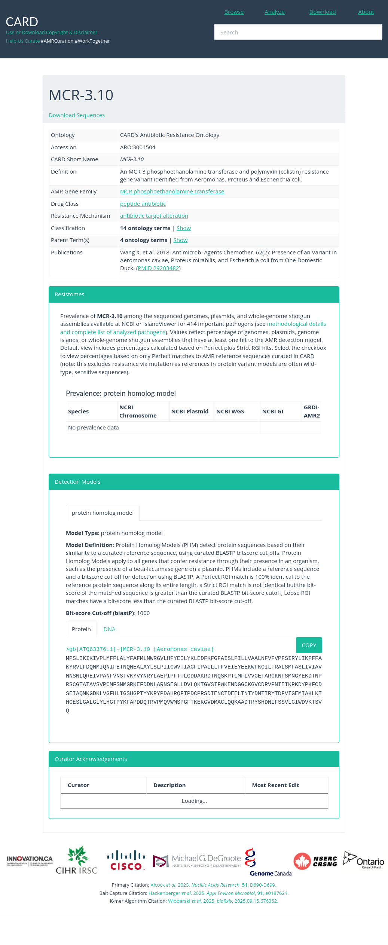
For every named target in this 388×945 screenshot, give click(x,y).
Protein (81, 629)
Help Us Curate (23, 40)
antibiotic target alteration (154, 215)
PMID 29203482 (158, 268)
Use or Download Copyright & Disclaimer (51, 32)
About (366, 11)
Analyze (275, 11)
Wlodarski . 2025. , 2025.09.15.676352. (223, 900)
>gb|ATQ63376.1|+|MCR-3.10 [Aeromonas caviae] (140, 649)
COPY (309, 645)
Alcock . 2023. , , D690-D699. (213, 884)
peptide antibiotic (143, 203)
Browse (234, 11)
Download (322, 11)
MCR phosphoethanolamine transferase (172, 191)
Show (184, 228)
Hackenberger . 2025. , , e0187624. (218, 893)
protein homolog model (103, 512)
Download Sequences (77, 115)
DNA (110, 629)
